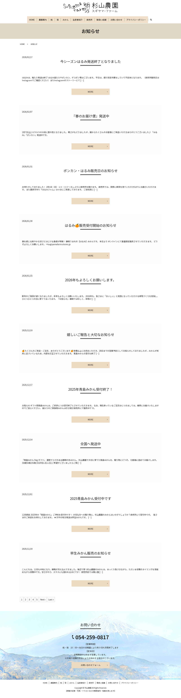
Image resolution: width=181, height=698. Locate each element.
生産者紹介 (81, 19)
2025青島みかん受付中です (90, 502)
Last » (51, 603)
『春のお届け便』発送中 (90, 120)
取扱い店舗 (109, 19)
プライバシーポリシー (147, 19)
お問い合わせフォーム (90, 669)
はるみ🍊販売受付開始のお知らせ (90, 229)
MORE (90, 95)
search (24, 26)
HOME (26, 19)
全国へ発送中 (90, 447)
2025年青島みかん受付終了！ (90, 393)
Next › (43, 603)
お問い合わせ (125, 19)
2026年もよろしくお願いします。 (90, 283)
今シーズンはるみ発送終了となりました (90, 65)
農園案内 (38, 19)
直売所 (95, 19)
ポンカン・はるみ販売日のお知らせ (90, 174)
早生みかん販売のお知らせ (90, 557)
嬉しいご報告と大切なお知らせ (90, 338)
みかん (67, 19)
